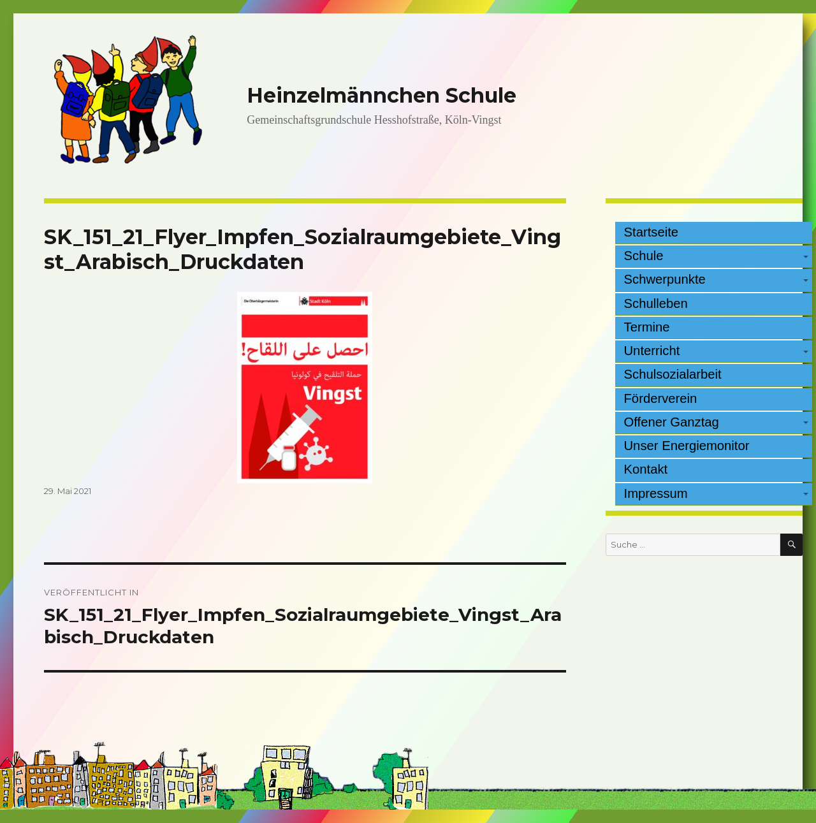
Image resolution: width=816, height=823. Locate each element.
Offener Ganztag (671, 422)
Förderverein (660, 398)
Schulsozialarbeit (673, 374)
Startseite (651, 232)
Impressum (656, 493)
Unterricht (652, 351)
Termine (647, 327)
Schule (644, 256)
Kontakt (646, 469)
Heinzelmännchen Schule (381, 95)
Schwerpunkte (665, 279)
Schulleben (656, 303)
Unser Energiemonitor (687, 446)
